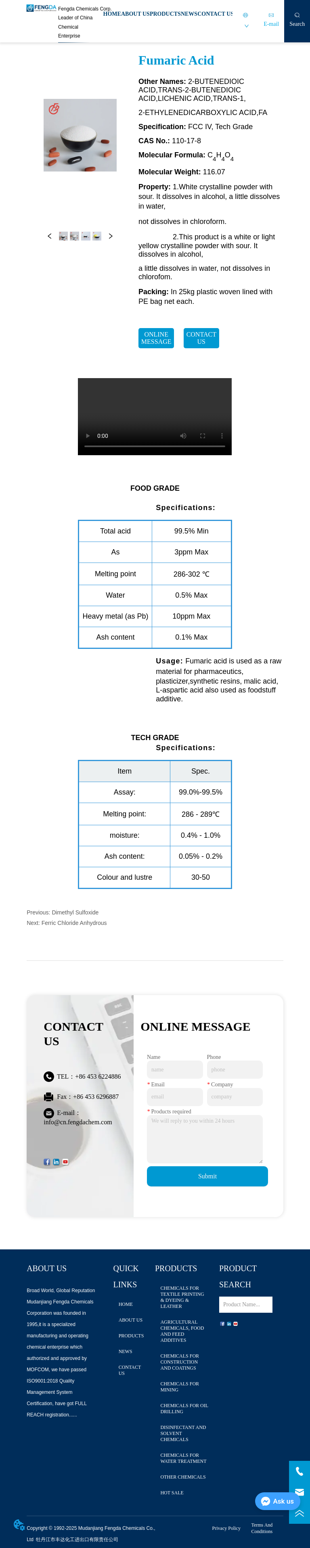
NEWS (189, 14)
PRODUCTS (165, 14)
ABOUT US (135, 14)
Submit (207, 1176)
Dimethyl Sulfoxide (75, 912)
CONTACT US (215, 14)
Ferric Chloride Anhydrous (74, 923)
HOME (112, 14)
